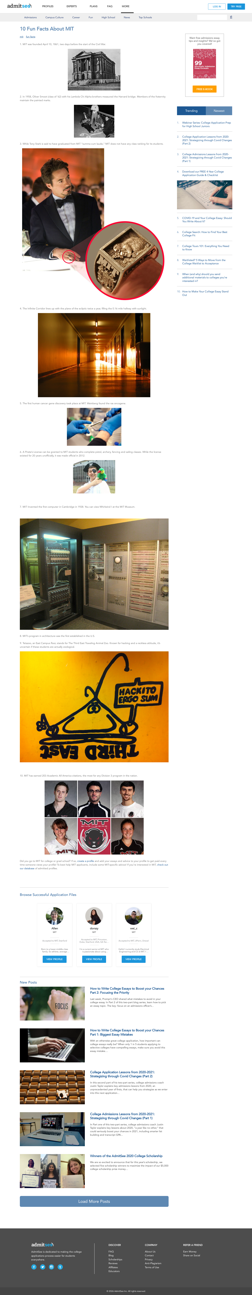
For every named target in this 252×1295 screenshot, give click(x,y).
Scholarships (115, 1259)
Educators (114, 1271)
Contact (149, 1255)
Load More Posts (94, 1201)
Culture (54, 17)
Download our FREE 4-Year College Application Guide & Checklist (203, 173)
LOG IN (217, 6)
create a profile (85, 861)
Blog (111, 1255)
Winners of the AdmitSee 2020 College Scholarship (126, 1156)
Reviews (113, 1263)
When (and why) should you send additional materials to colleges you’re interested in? (204, 278)
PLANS (93, 6)
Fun (91, 17)
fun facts (30, 36)
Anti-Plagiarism (153, 1263)
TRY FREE (236, 6)
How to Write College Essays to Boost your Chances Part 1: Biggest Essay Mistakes (127, 1032)
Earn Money (190, 1251)
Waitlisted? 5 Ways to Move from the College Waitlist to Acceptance (203, 262)
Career (76, 17)
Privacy (149, 1259)
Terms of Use (152, 1267)
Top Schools (145, 17)
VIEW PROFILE (55, 959)
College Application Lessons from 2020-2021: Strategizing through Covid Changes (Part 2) (122, 1074)
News (127, 17)
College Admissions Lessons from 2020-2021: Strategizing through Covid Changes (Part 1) (122, 1116)
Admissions (30, 17)
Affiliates (113, 1267)
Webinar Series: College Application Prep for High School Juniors (206, 124)
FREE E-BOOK (205, 89)
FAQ (109, 6)
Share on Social (191, 1255)
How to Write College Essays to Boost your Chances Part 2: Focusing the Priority (127, 991)
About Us (150, 1251)
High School (108, 17)
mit (21, 36)
